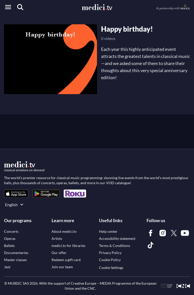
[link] (16, 193)
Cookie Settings (111, 267)
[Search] (20, 7)
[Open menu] (8, 7)
